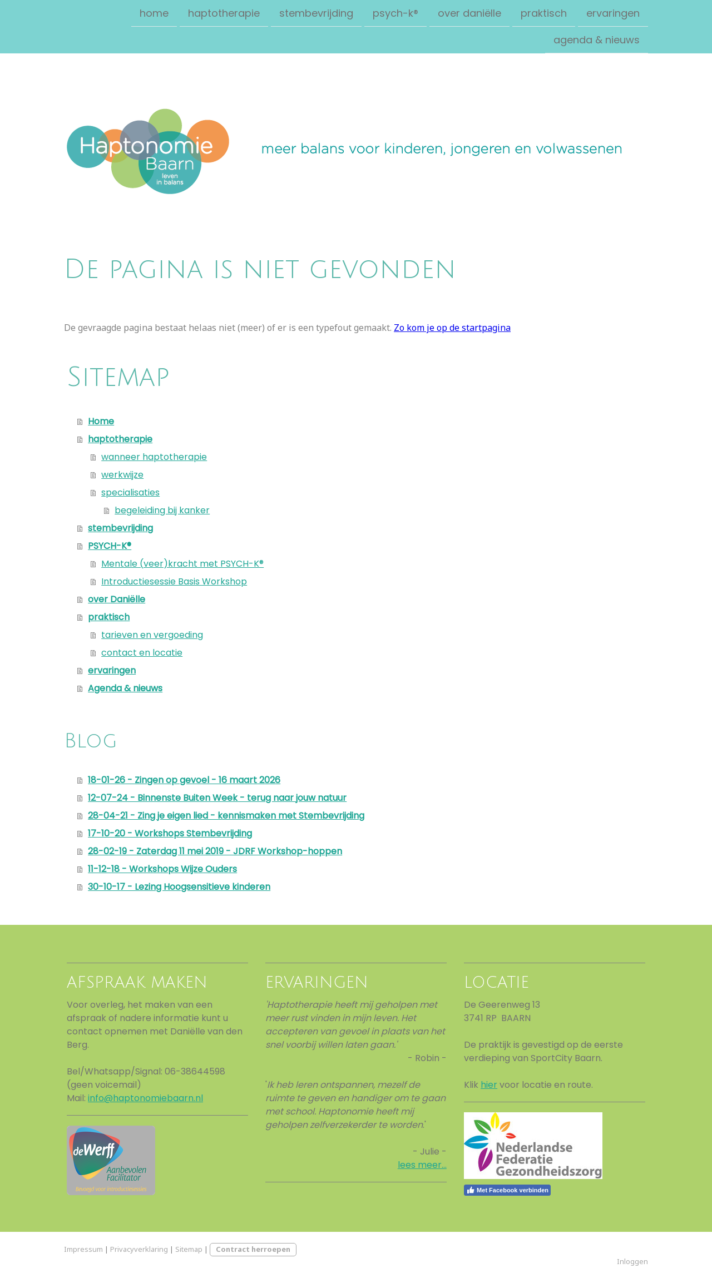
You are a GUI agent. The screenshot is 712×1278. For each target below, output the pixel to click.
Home (154, 13)
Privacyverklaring (139, 1249)
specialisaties (130, 492)
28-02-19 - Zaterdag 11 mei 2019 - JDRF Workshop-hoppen (215, 851)
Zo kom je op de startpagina (452, 327)
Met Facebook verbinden (507, 1190)
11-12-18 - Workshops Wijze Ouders (162, 869)
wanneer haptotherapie (154, 456)
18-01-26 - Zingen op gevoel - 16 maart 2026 (184, 780)
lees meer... (422, 1164)
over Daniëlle (469, 13)
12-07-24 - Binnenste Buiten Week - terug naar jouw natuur (217, 797)
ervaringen (613, 13)
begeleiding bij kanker (162, 510)
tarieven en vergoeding (152, 634)
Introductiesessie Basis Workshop (174, 581)
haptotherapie (224, 13)
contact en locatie (141, 652)
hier (489, 1084)
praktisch (544, 13)
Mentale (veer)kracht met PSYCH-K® (182, 563)
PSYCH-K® (395, 13)
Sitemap (188, 1249)
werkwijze (122, 474)
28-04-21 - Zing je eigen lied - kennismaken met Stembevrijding (226, 815)
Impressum (83, 1249)
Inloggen (632, 1261)
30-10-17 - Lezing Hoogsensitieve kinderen (179, 886)
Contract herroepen (253, 1249)
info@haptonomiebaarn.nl (145, 1098)
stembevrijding (316, 13)
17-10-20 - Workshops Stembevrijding (170, 833)
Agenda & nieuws (596, 41)
